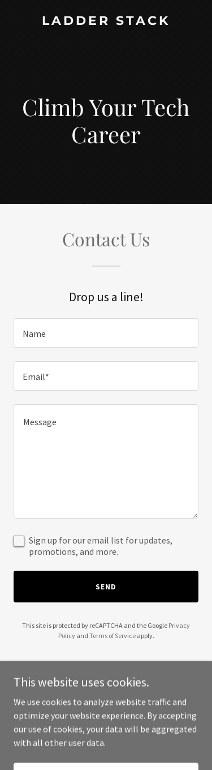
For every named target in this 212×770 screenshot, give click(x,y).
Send (106, 586)
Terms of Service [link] (112, 635)
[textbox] (106, 333)
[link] (106, 21)
